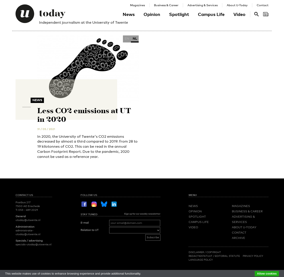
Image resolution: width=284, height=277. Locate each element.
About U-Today (237, 5)
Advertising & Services (202, 5)
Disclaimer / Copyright (205, 252)
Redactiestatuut (201, 256)
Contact (262, 5)
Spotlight (179, 14)
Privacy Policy (253, 256)
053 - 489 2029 (28, 209)
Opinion (152, 14)
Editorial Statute (227, 256)
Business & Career (166, 5)
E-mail (85, 222)
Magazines (137, 5)
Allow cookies (267, 273)
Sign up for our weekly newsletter (142, 213)
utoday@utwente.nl (28, 220)
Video (239, 14)
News (129, 14)
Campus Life (211, 14)
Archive (238, 238)
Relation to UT (90, 230)
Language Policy (201, 259)
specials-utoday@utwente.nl (33, 244)
